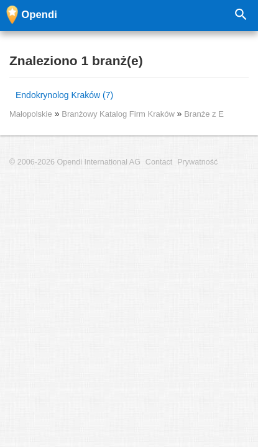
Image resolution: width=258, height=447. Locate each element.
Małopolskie (30, 114)
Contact (158, 162)
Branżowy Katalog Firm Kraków (119, 114)
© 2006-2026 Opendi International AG (75, 162)
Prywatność (197, 162)
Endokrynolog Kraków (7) (64, 95)
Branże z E (204, 114)
